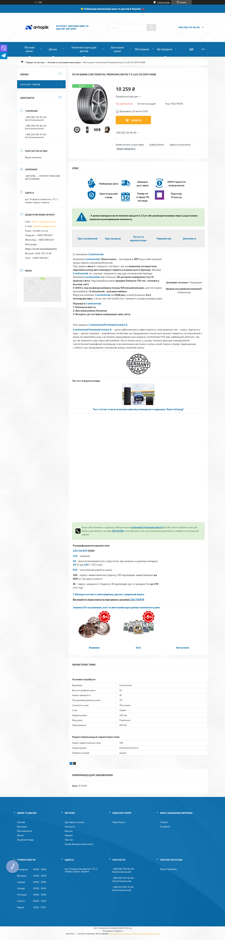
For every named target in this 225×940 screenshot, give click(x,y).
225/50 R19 (118, 531)
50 (74, 561)
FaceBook (165, 826)
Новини (69, 835)
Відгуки (69, 831)
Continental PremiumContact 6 (108, 324)
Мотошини (142, 49)
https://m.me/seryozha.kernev (41, 248)
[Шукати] (151, 27)
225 (75, 555)
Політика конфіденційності (147, 934)
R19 (75, 569)
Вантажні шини (117, 49)
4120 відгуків (163, 2)
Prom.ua (128, 928)
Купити (136, 120)
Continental (95, 254)
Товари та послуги (35, 62)
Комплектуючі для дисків (83, 49)
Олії (138, 647)
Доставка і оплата (74, 822)
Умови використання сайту (79, 844)
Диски (53, 49)
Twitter (164, 822)
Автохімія (182, 647)
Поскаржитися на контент (122, 934)
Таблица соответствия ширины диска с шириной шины (108, 594)
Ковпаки (94, 647)
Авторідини (164, 49)
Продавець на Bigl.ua (113, 931)
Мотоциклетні (24, 831)
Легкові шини (29, 49)
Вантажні (22, 826)
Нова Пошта (118, 822)
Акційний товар (25, 839)
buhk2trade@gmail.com (45, 226)
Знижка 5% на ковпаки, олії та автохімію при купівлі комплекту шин (116, 607)
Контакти (70, 826)
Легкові (21, 822)
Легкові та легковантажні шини (64, 62)
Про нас (69, 839)
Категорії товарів (30, 84)
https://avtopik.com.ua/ (44, 221)
